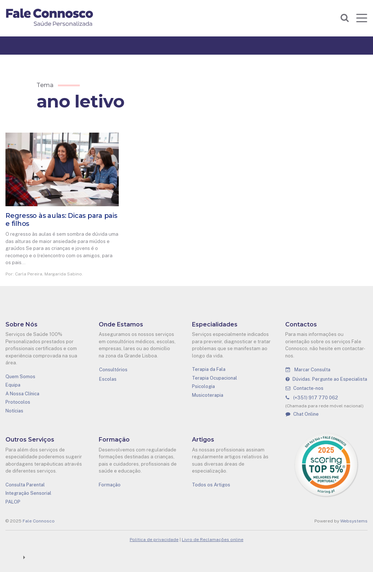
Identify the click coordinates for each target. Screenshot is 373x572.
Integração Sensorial (28, 493)
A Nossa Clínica (22, 393)
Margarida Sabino (63, 274)
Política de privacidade (154, 539)
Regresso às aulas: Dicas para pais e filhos (61, 220)
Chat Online (302, 414)
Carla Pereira (28, 274)
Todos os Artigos (211, 484)
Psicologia (203, 386)
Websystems (354, 521)
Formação (110, 484)
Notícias (14, 411)
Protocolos (17, 402)
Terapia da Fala (208, 369)
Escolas (108, 379)
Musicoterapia (207, 395)
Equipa (12, 385)
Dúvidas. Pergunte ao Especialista (326, 379)
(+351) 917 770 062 (312, 397)
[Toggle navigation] (361, 17)
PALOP (12, 502)
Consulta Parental (25, 484)
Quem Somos (20, 376)
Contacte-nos (304, 388)
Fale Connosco (39, 521)
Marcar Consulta (308, 369)
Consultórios (113, 369)
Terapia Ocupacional (214, 378)
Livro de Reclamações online (212, 539)
